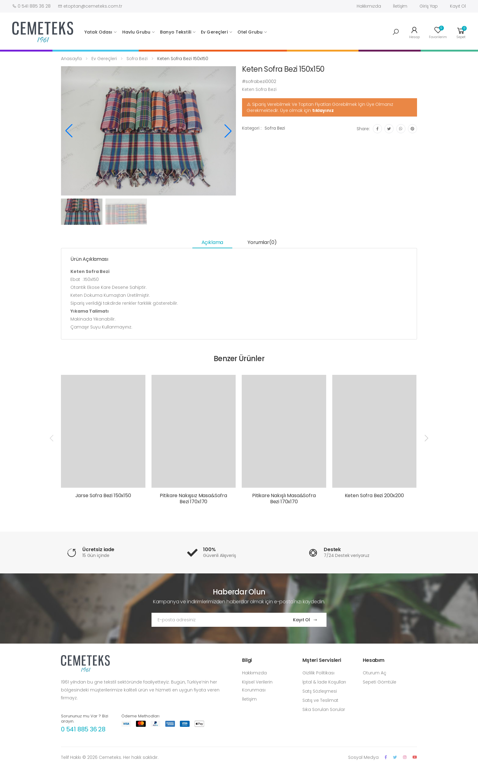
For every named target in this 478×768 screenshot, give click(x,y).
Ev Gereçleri (214, 32)
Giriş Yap (428, 6)
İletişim (400, 6)
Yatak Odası (98, 32)
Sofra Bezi (137, 59)
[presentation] (52, 438)
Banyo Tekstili (175, 32)
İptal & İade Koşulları (324, 682)
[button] (395, 32)
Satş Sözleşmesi (319, 691)
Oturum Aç (374, 673)
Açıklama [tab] (212, 242)
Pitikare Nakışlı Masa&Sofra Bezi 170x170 (284, 498)
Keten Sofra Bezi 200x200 (374, 495)
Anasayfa (71, 59)
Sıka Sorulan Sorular (323, 709)
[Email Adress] (216, 620)
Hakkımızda (369, 6)
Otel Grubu (249, 32)
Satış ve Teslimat (320, 700)
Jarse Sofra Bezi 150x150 (103, 495)
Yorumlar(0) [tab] (262, 242)
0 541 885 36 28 (83, 729)
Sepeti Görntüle (379, 682)
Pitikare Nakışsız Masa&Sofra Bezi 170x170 (193, 498)
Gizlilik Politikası (318, 673)
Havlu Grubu (136, 32)
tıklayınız (323, 110)
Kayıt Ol (458, 6)
